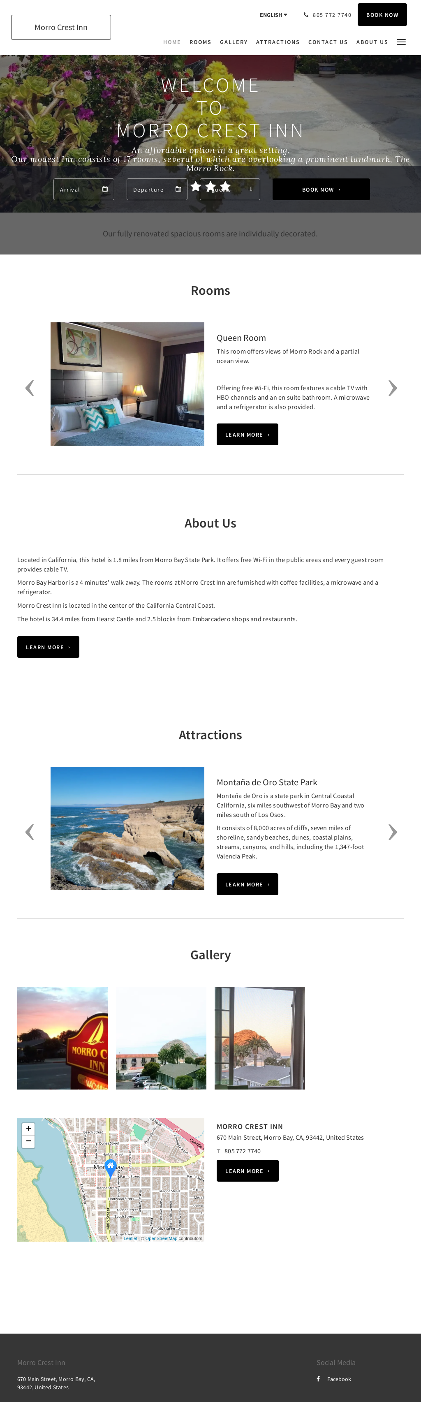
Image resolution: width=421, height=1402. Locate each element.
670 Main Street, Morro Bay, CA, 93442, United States (290, 1137)
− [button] (28, 1142)
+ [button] (28, 1129)
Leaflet (130, 1238)
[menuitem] (174, 42)
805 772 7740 (242, 1151)
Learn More (244, 434)
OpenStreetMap (162, 1238)
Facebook (334, 1379)
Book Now (318, 189)
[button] (401, 41)
